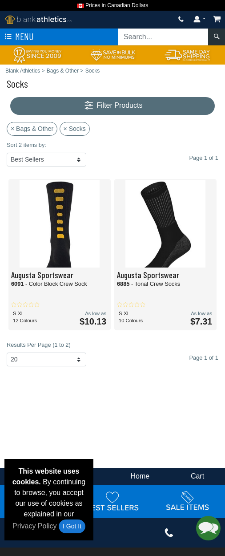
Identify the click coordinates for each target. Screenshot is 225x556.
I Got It (72, 526)
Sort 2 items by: (26, 145)
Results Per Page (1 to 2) (39, 344)
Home (140, 476)
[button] (208, 528)
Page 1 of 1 (203, 357)
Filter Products (113, 106)
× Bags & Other (32, 128)
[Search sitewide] (163, 36)
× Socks (75, 128)
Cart (197, 476)
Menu (18, 37)
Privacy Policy (34, 526)
